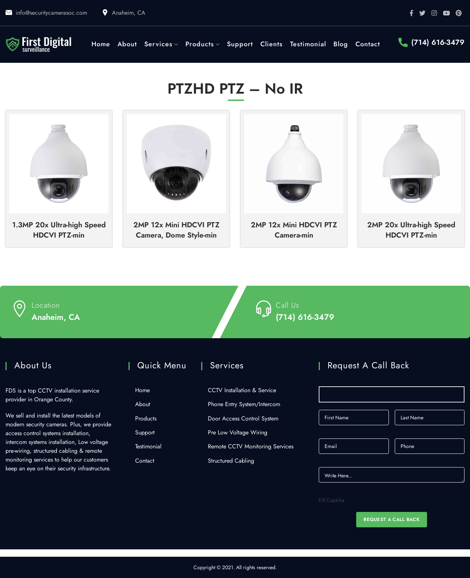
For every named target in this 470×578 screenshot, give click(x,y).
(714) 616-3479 (437, 42)
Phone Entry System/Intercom (244, 404)
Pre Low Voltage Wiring (237, 433)
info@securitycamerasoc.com (51, 12)
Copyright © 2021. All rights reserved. (235, 567)
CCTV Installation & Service (242, 390)
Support (145, 433)
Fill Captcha (331, 500)
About (142, 404)
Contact (144, 461)
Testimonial (148, 446)
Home (142, 390)
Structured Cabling (231, 461)
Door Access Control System (243, 419)
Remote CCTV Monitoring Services (250, 446)
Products (145, 419)
